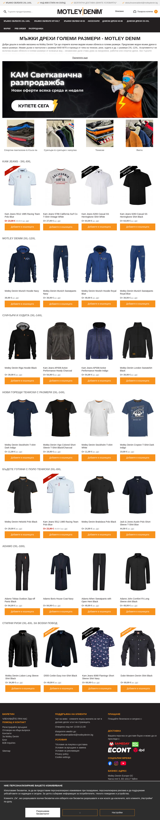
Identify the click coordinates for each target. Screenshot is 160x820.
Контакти (6, 733)
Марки (8, 29)
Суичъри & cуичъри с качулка (60, 150)
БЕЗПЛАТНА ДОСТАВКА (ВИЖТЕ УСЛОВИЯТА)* (95, 3)
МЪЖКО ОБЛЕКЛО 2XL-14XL (17, 21)
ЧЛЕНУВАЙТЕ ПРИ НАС (14, 719)
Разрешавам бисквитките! (42, 812)
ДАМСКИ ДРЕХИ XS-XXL (139, 21)
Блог (4, 740)
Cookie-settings (62, 757)
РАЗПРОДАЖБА (36, 29)
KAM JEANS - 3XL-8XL (16, 161)
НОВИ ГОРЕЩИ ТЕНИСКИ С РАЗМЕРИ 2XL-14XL (33, 392)
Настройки (117, 812)
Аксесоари (94, 21)
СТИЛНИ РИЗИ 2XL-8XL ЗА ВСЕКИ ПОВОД (29, 623)
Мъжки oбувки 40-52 (74, 21)
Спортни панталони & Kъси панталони (25, 150)
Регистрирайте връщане (14, 727)
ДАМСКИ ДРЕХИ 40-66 (113, 21)
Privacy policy (62, 754)
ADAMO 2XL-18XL (13, 546)
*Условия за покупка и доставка (71, 744)
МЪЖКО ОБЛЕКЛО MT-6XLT (47, 21)
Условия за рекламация (67, 750)
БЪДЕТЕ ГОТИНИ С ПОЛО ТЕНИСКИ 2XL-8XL (31, 469)
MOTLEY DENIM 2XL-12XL (18, 238)
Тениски (99, 150)
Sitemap (6, 751)
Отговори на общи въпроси (16, 730)
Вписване (118, 11)
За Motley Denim (10, 736)
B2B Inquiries (8, 743)
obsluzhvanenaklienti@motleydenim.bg (141, 3)
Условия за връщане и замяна (70, 747)
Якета (139, 150)
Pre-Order (20, 29)
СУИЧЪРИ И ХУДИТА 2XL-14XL (22, 315)
